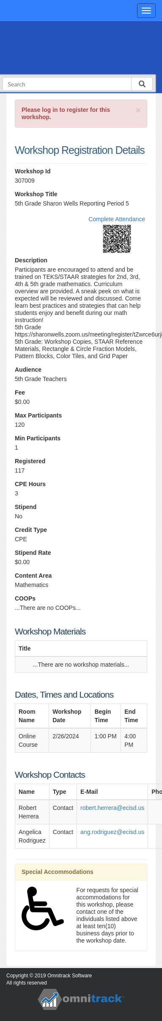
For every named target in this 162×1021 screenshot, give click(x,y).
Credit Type (31, 529)
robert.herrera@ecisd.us (112, 807)
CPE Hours (30, 484)
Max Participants (38, 415)
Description (31, 260)
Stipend (25, 507)
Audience (28, 369)
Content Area (33, 575)
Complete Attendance (116, 219)
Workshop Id (33, 171)
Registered (30, 461)
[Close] (138, 110)
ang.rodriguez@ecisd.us (112, 832)
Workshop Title (36, 194)
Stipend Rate (33, 552)
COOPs (25, 598)
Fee (20, 392)
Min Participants (37, 438)
